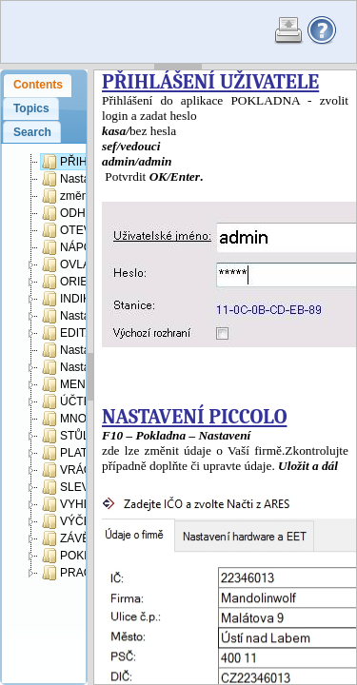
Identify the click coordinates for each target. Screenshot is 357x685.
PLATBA (72, 452)
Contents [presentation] (38, 84)
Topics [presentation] (31, 108)
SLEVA (69, 487)
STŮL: (67, 435)
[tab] (37, 85)
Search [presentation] (32, 132)
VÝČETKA (77, 521)
